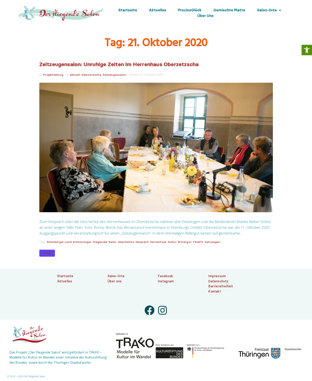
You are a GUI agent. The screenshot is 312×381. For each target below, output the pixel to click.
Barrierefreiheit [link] (220, 287)
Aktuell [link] (75, 75)
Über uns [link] (205, 16)
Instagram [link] (166, 282)
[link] (307, 50)
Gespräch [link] (142, 242)
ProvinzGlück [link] (190, 10)
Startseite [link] (127, 10)
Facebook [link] (165, 277)
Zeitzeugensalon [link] (114, 75)
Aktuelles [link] (157, 10)
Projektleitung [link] (53, 75)
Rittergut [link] (184, 242)
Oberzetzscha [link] (91, 75)
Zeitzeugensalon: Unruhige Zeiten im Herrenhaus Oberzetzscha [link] (136, 64)
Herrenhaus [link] (158, 242)
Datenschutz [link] (218, 282)
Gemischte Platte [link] (229, 10)
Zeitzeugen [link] (212, 242)
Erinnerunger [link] (82, 242)
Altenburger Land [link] (59, 242)
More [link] (47, 253)
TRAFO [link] (198, 242)
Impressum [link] (217, 277)
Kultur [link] (172, 242)
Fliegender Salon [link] (104, 242)
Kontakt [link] (214, 292)
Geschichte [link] (126, 242)
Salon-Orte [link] (269, 10)
